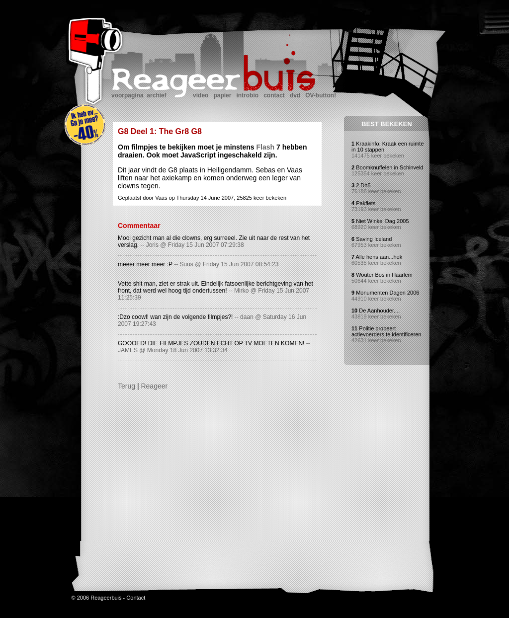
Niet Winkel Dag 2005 (382, 221)
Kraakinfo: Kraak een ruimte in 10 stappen (387, 147)
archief (156, 95)
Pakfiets (365, 203)
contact (274, 95)
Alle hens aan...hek (379, 257)
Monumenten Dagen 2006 (387, 293)
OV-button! (320, 95)
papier (222, 95)
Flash (265, 147)
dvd (295, 95)
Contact (135, 605)
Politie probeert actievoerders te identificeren (386, 331)
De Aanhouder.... (379, 310)
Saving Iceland (374, 239)
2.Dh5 (363, 185)
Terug (126, 386)
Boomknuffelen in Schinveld (390, 167)
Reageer (154, 386)
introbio (247, 95)
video (200, 95)
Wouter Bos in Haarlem (384, 275)
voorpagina (127, 95)
